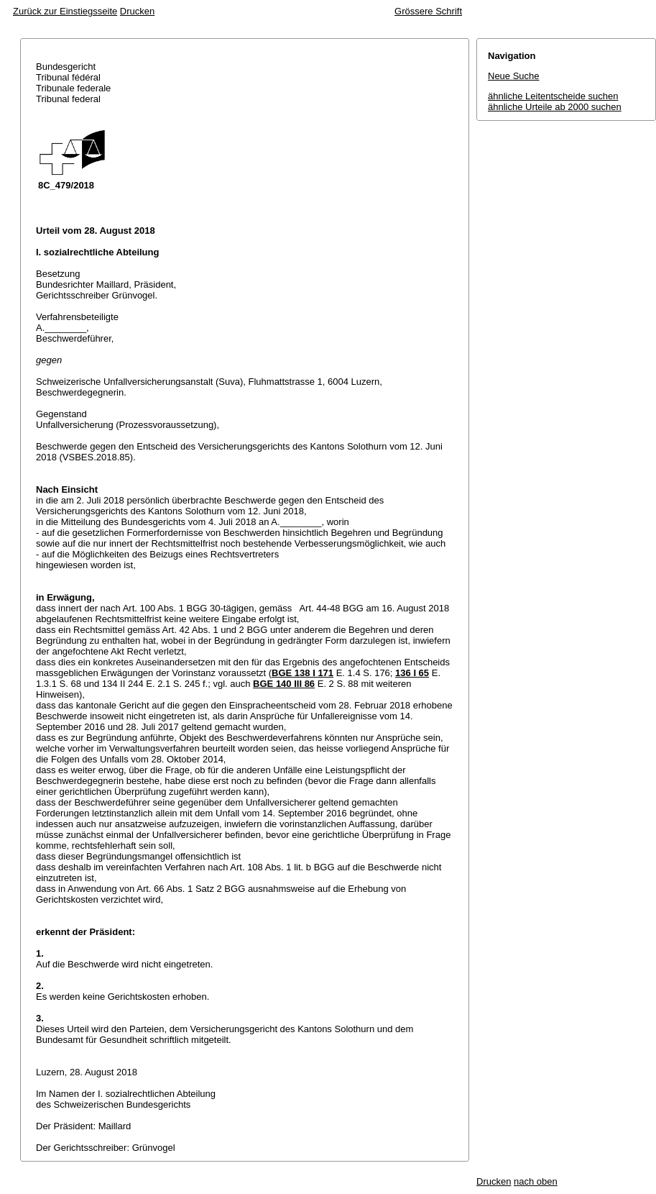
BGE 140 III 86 (284, 683)
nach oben (536, 1181)
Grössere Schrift (428, 11)
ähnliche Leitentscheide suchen (553, 96)
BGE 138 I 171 (302, 672)
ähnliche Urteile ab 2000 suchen (555, 106)
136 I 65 (412, 672)
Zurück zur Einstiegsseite (65, 11)
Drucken (137, 11)
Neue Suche (514, 75)
